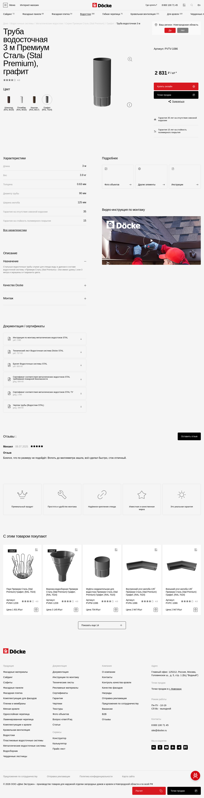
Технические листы (63, 682)
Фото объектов (61, 714)
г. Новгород (175, 688)
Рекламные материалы (65, 687)
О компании (108, 671)
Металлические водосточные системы (24, 745)
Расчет (149, 790)
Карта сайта (128, 776)
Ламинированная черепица (18, 719)
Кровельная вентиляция (143, 14)
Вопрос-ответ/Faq (62, 719)
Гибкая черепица (111, 14)
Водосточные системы (22, 23)
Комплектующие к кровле (17, 724)
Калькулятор (60, 743)
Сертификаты (60, 693)
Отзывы (106, 719)
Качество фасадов (112, 687)
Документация (61, 671)
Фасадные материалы (15, 671)
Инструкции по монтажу (66, 677)
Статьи (56, 724)
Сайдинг (7, 14)
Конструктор (59, 738)
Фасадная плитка (61, 14)
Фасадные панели (31, 14)
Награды (107, 693)
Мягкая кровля (11, 708)
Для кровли (173, 14)
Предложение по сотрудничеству (20, 776)
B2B (104, 714)
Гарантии (58, 698)
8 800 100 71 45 (159, 725)
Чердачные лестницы (15, 756)
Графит (110, 23)
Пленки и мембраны (14, 703)
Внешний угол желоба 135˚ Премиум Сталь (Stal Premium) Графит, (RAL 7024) (181, 592)
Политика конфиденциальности (96, 776)
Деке (5, 23)
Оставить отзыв (189, 436)
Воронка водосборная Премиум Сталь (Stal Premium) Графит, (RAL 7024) (62, 592)
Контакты (107, 677)
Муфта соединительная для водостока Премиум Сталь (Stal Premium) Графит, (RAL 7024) (101, 592)
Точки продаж (176, 95)
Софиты (7, 682)
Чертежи (57, 703)
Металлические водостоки (49, 23)
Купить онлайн (176, 86)
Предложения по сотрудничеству (120, 703)
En (199, 5)
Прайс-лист (59, 748)
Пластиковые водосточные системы (23, 740)
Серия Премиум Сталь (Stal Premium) (84, 23)
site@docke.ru (159, 730)
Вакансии (107, 708)
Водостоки (85, 14)
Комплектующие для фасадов (20, 698)
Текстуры (58, 708)
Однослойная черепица (16, 714)
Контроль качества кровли (116, 682)
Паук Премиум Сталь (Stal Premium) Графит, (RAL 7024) (20, 590)
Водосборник (10, 751)
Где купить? (151, 5)
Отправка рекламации (114, 698)
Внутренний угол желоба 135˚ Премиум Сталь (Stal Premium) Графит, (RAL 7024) (141, 592)
